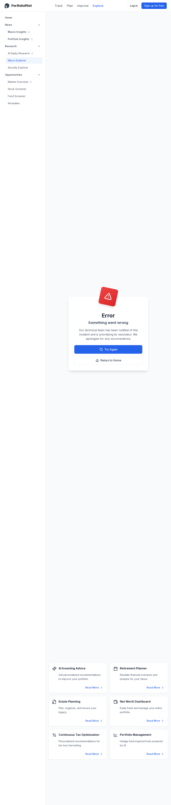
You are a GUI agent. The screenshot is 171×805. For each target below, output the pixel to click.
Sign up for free (154, 5)
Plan (70, 5)
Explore (98, 5)
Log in (134, 5)
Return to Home (108, 360)
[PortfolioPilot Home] (18, 6)
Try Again (108, 349)
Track (59, 5)
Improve (83, 5)
